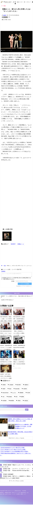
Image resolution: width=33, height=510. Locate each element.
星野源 (22, 396)
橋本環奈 (11, 400)
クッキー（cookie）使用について (19, 494)
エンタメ (20, 1)
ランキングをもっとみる (16, 480)
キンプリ (13, 392)
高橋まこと (21, 244)
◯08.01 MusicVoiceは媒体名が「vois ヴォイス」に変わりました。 (15, 454)
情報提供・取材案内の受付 (5, 492)
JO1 (2, 396)
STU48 (28, 392)
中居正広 (25, 400)
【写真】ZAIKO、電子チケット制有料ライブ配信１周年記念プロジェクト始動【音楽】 (15, 477)
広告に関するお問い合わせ (5, 494)
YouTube (24, 490)
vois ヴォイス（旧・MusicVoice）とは (20, 492)
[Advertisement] (16, 26)
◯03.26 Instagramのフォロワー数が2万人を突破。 (12, 447)
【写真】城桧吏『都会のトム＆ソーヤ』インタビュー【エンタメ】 (15, 465)
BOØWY (13, 244)
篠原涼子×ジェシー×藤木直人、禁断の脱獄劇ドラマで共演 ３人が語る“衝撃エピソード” (23, 426)
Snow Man (16, 388)
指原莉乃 (25, 384)
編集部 (4, 15)
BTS (15, 396)
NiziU (9, 388)
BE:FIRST (18, 384)
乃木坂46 (10, 384)
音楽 (14, 1)
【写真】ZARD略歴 (8, 474)
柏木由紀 (9, 396)
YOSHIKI (24, 388)
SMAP (3, 388)
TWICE (18, 400)
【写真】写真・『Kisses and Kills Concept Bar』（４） (15, 471)
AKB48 (3, 384)
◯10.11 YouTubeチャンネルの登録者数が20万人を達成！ (14, 451)
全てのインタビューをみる (16, 438)
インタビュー (27, 1)
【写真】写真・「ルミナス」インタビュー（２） (16, 468)
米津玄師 (3, 400)
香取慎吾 (20, 392)
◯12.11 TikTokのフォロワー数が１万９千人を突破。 (13, 449)
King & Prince (4, 392)
